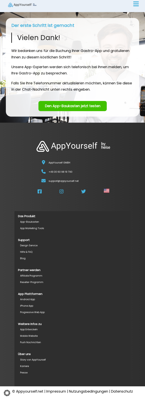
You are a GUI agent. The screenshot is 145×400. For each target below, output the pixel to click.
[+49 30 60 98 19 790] (43, 171)
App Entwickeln (29, 329)
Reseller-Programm (31, 282)
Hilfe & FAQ (26, 252)
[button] (7, 393)
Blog (23, 258)
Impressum (56, 391)
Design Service (28, 245)
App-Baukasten (29, 221)
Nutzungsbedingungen (88, 391)
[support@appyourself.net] (43, 181)
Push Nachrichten (30, 342)
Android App (27, 299)
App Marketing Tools (32, 228)
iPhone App (26, 305)
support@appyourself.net (64, 181)
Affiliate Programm (31, 275)
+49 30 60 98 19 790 (60, 171)
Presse (24, 372)
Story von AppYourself (33, 359)
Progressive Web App (32, 312)
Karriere (24, 366)
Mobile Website (29, 336)
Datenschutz (122, 391)
